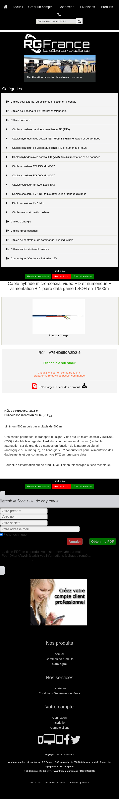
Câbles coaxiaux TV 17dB (25, 203)
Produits (107, 7)
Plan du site (35, 782)
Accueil (17, 7)
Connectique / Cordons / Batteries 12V (31, 258)
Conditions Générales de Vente (59, 693)
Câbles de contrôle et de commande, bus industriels (39, 239)
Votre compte (59, 706)
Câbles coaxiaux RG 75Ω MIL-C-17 (30, 166)
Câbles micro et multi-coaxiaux (27, 212)
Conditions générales (79, 782)
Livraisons (87, 7)
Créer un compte (40, 7)
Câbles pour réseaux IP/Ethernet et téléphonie (36, 110)
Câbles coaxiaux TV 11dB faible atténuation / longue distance (46, 193)
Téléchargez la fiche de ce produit (59, 387)
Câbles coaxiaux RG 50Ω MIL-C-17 (30, 175)
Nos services (59, 677)
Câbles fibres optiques (22, 230)
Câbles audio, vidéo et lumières (27, 249)
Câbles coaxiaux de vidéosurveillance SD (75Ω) (38, 129)
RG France (68, 754)
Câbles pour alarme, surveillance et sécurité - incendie (41, 101)
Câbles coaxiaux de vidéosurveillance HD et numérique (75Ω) (46, 147)
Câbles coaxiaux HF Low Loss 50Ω (30, 184)
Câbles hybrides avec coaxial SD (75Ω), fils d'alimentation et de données (53, 138)
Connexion (66, 7)
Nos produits (59, 643)
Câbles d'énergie (18, 221)
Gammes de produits (59, 659)
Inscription (59, 722)
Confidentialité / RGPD (55, 782)
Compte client (59, 727)
